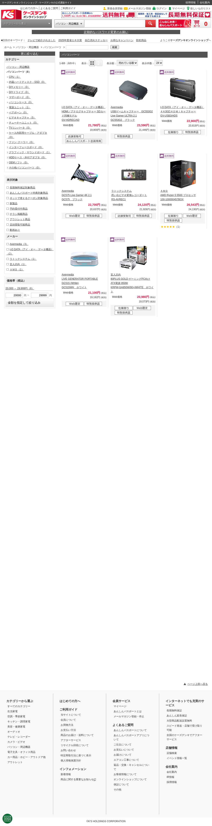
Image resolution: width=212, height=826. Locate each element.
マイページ (178, 8)
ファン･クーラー (22, 142)
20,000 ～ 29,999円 (20, 288)
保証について (121, 784)
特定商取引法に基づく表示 (76, 755)
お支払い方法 (68, 730)
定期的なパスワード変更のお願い (106, 32)
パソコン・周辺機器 (67, 23)
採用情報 (191, 2)
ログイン (161, 8)
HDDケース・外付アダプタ (27, 157)
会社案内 (205, 2)
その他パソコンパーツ (25, 167)
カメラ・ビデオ (16, 741)
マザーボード (20, 97)
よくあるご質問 (49, 8)
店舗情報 (171, 748)
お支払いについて (124, 749)
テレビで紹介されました (42, 40)
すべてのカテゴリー (18, 706)
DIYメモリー (19, 87)
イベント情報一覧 (177, 758)
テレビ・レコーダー (18, 736)
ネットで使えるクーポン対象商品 (29, 198)
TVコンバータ (20, 127)
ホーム (8, 47)
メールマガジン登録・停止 (129, 716)
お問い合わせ (68, 750)
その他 (117, 789)
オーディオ (13, 731)
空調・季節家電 (16, 716)
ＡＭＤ (17, 269)
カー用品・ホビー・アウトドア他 (26, 757)
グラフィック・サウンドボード (30, 152)
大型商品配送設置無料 (179, 720)
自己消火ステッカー (96, 40)
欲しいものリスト (200, 8)
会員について (68, 719)
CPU (15, 76)
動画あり (15, 229)
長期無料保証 (174, 710)
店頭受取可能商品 (20, 224)
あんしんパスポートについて (130, 730)
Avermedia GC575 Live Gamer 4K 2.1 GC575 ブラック (77, 195)
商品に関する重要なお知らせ (78, 779)
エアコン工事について (126, 759)
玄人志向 (18, 264)
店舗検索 (172, 753)
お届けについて (122, 754)
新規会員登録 (115, 8)
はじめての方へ (29, 8)
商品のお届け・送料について (77, 735)
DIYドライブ (19, 92)
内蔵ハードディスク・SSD (27, 82)
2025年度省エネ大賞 (70, 40)
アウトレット (15, 762)
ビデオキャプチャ (22, 117)
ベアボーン (18, 112)
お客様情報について (125, 774)
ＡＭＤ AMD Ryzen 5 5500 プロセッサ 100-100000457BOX (178, 195)
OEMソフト (19, 162)
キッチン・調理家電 (18, 721)
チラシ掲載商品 (19, 214)
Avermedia (19, 244)
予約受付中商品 (19, 208)
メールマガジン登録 (139, 8)
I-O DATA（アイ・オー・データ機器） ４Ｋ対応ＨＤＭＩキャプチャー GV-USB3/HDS (182, 111)
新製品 (13, 203)
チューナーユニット (23, 122)
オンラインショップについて (130, 779)
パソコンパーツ (52, 47)
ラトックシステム (23, 258)
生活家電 (12, 711)
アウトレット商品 (20, 219)
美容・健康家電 (16, 726)
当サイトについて (71, 714)
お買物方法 (67, 724)
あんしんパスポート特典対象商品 (29, 192)
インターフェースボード (26, 147)
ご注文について (122, 744)
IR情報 (170, 777)
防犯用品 (141, 40)
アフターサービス (71, 740)
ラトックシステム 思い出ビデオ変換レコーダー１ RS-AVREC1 (129, 195)
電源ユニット (20, 107)
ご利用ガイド (68, 8)
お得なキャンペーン (121, 40)
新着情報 (66, 774)
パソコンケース (21, 102)
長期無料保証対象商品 (22, 187)
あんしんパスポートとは (128, 711)
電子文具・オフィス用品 (21, 752)
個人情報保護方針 (71, 760)
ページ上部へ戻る (197, 684)
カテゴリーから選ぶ (14, 23)
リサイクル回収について (75, 745)
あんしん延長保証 (177, 715)
